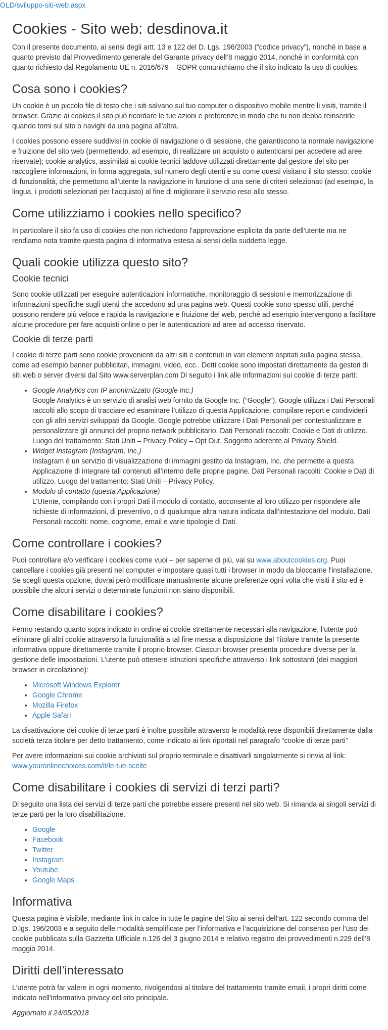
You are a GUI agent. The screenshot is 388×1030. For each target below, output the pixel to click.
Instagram (48, 860)
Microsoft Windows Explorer (76, 685)
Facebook (47, 839)
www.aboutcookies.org (291, 560)
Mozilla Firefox (55, 705)
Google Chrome (57, 695)
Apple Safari (51, 715)
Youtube (45, 870)
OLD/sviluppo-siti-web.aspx (43, 5)
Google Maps (53, 880)
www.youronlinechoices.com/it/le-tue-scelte (79, 766)
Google (43, 829)
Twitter (42, 850)
